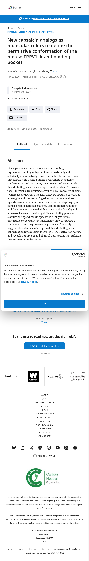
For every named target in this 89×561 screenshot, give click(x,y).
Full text (22, 144)
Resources (44, 432)
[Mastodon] (40, 449)
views (13, 129)
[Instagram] (49, 449)
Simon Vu (13, 71)
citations (46, 129)
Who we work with (44, 402)
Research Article (15, 28)
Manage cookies (70, 293)
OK (44, 303)
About (44, 395)
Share (54, 109)
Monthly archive (44, 425)
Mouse (44, 322)
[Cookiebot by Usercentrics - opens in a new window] (71, 255)
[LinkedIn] (22, 449)
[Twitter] (31, 449)
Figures (42, 144)
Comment (19, 118)
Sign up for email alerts (44, 346)
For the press (44, 428)
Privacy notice (44, 353)
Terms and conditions (44, 413)
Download (19, 109)
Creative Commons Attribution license (65, 549)
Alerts (44, 406)
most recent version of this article (51, 18)
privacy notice (29, 281)
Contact (44, 410)
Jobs (44, 399)
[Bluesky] (14, 449)
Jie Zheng (44, 71)
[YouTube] (57, 449)
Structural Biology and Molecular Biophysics (30, 32)
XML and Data (44, 436)
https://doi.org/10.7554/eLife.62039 (41, 77)
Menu (73, 7)
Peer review (65, 144)
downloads (29, 129)
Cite (38, 109)
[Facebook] (75, 449)
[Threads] (66, 449)
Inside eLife (44, 421)
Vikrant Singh (28, 71)
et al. (56, 71)
